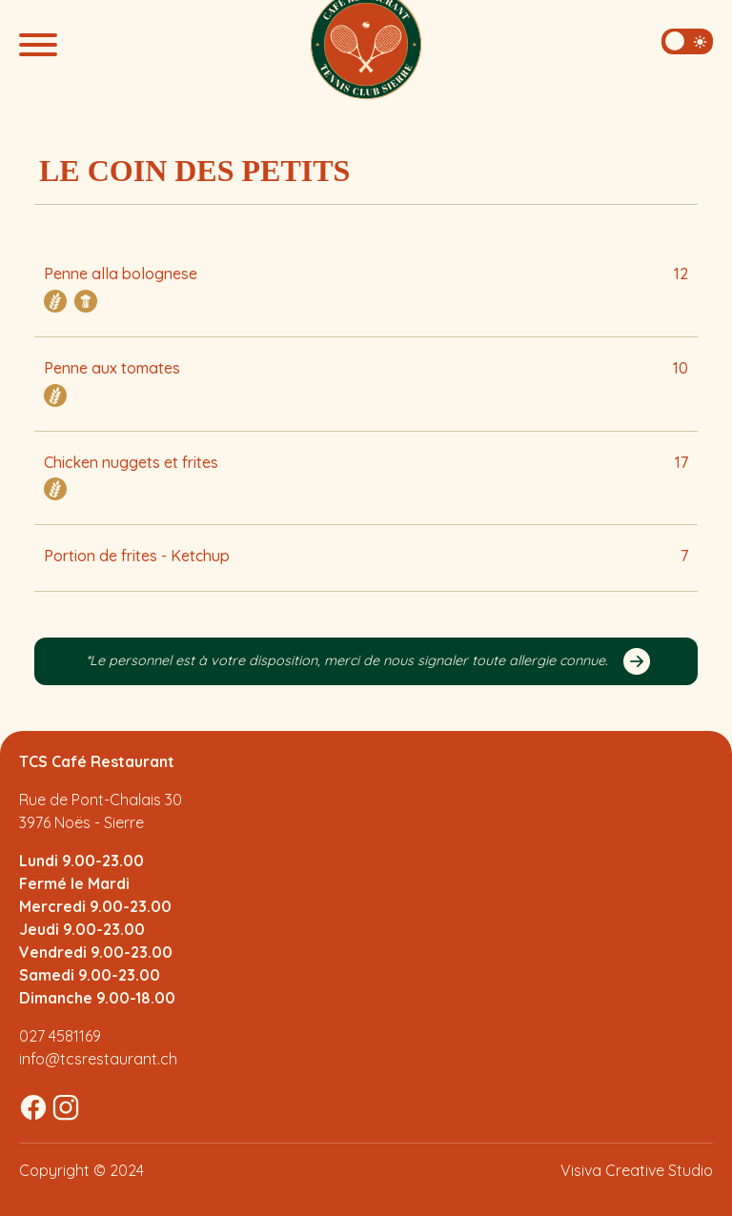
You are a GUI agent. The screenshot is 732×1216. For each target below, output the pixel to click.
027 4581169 (60, 1035)
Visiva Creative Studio (636, 1170)
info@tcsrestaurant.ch (98, 1058)
